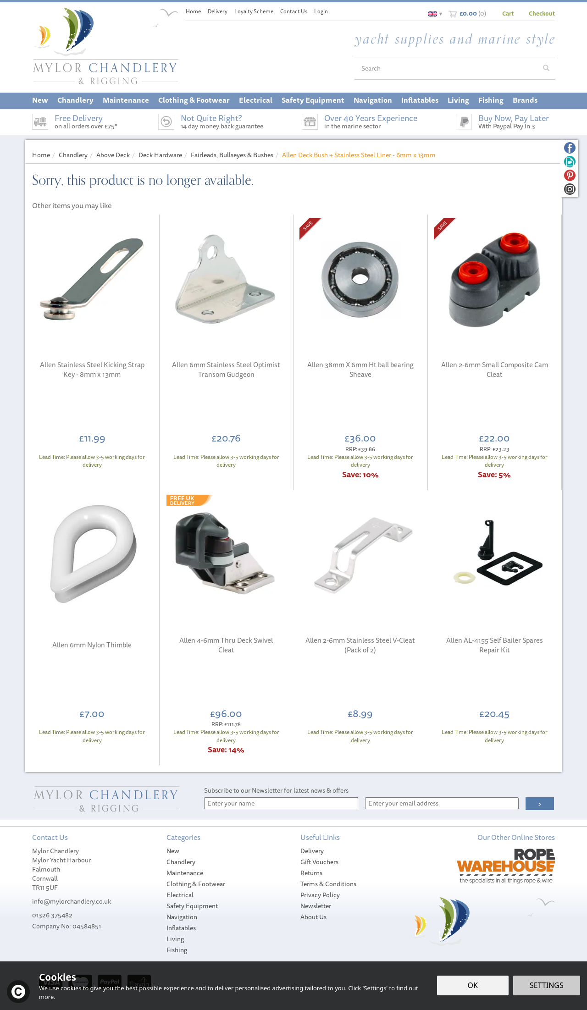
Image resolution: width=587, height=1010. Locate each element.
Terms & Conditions (328, 884)
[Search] (446, 68)
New (172, 850)
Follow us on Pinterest (570, 175)
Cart (508, 13)
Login (321, 11)
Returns (311, 873)
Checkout (542, 13)
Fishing (176, 950)
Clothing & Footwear (195, 884)
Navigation (181, 917)
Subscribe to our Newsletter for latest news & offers (276, 790)
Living (175, 939)
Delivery (312, 850)
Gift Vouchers (319, 862)
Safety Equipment (192, 906)
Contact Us (293, 11)
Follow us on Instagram (570, 189)
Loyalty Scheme (253, 11)
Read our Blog (570, 161)
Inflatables (181, 928)
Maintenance (184, 873)
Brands (525, 100)
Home (193, 11)
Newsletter (315, 906)
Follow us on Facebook (570, 148)
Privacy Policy (320, 895)
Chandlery (180, 862)
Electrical (180, 895)
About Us (313, 917)
